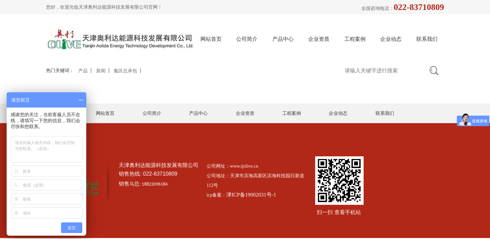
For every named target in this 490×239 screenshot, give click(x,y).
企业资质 (318, 39)
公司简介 (246, 39)
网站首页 (211, 39)
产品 (83, 70)
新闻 (100, 70)
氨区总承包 (125, 70)
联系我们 (427, 39)
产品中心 (283, 39)
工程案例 (355, 39)
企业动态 (390, 39)
